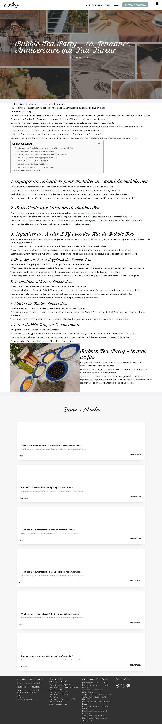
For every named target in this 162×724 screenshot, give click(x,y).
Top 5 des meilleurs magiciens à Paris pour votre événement (48, 530)
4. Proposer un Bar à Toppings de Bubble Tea (40, 158)
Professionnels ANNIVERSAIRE (63, 687)
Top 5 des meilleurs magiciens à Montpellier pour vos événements (51, 572)
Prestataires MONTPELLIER (94, 683)
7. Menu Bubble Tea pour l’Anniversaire (38, 167)
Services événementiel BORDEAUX (92, 691)
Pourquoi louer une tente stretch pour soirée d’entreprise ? (47, 656)
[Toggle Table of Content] (98, 143)
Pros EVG (53, 697)
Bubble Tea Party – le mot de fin (27, 170)
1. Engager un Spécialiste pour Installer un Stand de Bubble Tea (45, 148)
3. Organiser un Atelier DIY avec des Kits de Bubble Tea (43, 154)
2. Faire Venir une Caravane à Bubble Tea (36, 151)
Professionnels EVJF (58, 694)
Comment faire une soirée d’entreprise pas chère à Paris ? (47, 488)
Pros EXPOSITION (57, 701)
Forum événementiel (26, 692)
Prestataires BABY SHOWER (62, 699)
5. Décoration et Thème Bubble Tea (36, 161)
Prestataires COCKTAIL (59, 692)
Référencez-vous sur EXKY (28, 683)
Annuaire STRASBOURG (93, 716)
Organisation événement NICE (96, 694)
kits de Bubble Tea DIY (89, 239)
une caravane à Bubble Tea (87, 213)
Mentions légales (24, 699)
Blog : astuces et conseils (28, 690)
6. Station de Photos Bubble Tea (35, 164)
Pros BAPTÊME (56, 690)
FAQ (18, 695)
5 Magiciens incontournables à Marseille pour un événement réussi (51, 445)
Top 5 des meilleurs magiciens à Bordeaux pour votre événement (50, 614)
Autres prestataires (58, 704)
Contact (20, 697)
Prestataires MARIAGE (59, 685)
